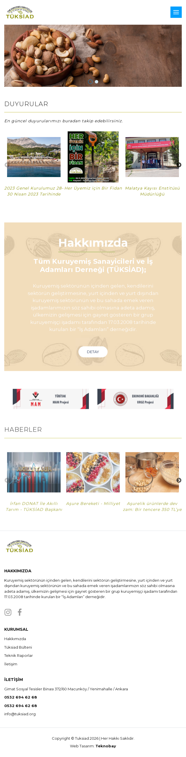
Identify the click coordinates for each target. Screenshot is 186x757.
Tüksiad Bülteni (18, 647)
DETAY (93, 361)
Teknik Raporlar (18, 655)
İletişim (10, 664)
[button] (90, 81)
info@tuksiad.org (20, 714)
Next (179, 165)
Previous (7, 165)
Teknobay (105, 746)
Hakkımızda (15, 638)
